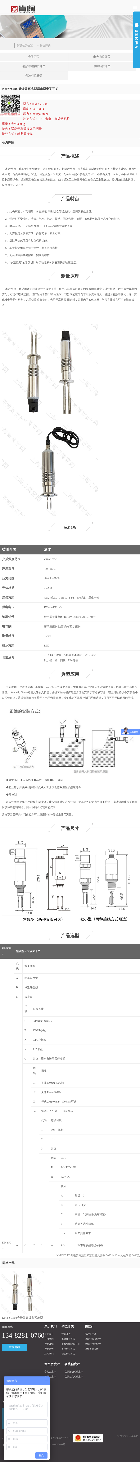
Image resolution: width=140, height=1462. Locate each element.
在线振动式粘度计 (74, 1371)
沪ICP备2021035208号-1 (57, 1438)
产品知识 (49, 1343)
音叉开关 (34, 56)
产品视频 (49, 1348)
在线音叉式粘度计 (74, 1376)
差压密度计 (50, 1376)
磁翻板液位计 (91, 1348)
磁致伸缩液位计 (93, 1338)
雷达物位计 (90, 1334)
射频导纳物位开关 (33, 66)
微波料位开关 (34, 75)
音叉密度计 (50, 1371)
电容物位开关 (102, 56)
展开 (136, 34)
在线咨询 (14, 1347)
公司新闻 (49, 1338)
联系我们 (49, 1353)
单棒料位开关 (102, 66)
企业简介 (49, 1334)
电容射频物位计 (93, 1343)
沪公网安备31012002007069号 (50, 1444)
